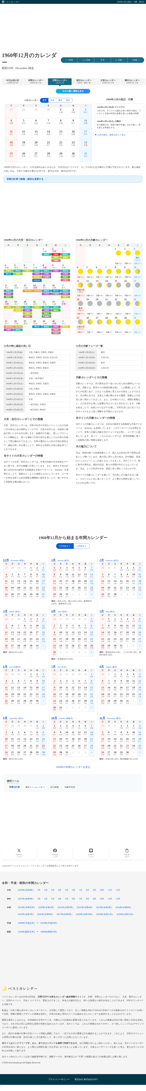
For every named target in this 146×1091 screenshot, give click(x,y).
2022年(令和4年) (85, 907)
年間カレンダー (35, 81)
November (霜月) (110, 718)
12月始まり (64, 546)
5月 (66, 890)
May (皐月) (107, 611)
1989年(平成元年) (26, 923)
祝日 (68, 100)
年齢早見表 (69, 787)
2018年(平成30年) (48, 923)
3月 (52, 890)
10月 (102, 890)
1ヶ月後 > (119, 60)
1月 (38, 890)
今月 (103, 60)
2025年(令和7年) (26, 914)
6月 (73, 890)
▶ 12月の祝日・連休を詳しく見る (110, 135)
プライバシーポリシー (59, 1079)
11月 (110, 890)
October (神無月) (62, 718)
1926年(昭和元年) (26, 932)
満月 (60, 100)
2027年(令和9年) (26, 898)
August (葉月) (108, 666)
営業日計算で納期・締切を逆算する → (26, 179)
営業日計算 (14, 787)
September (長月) (13, 718)
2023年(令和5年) (104, 907)
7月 (80, 890)
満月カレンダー (132, 81)
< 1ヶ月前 (86, 60)
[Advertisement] (73, 25)
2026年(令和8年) (26, 890)
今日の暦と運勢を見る (73, 91)
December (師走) (14, 560)
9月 (94, 890)
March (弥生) (11, 611)
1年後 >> (136, 60)
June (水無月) (12, 666)
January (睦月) (60, 560)
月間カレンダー (59, 81)
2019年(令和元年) (26, 907)
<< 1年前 (69, 60)
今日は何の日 (12, 81)
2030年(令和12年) (124, 914)
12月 (118, 890)
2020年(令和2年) (46, 907)
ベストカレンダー (12, 2)
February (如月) (108, 560)
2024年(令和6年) (123, 907)
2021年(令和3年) (65, 907)
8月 (87, 890)
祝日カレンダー (83, 81)
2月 (45, 890)
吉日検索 (54, 787)
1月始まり (82, 546)
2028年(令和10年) (84, 914)
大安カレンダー (108, 81)
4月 (59, 890)
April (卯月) (59, 611)
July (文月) (59, 666)
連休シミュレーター (35, 787)
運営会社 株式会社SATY (86, 1079)
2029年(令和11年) (104, 914)
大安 (52, 100)
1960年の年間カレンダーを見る (73, 767)
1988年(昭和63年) (48, 932)
